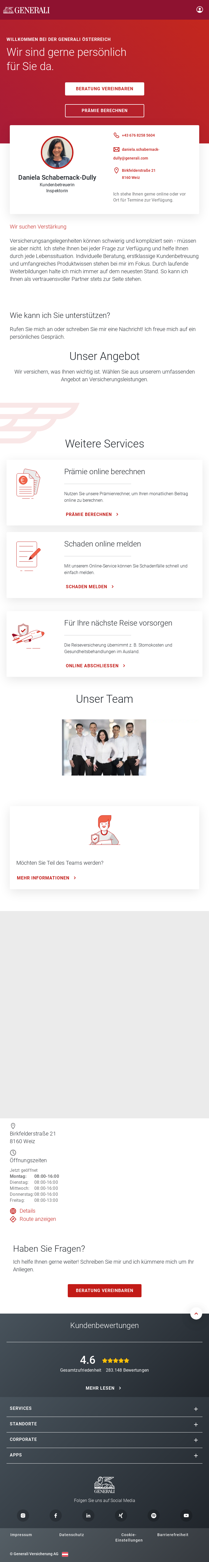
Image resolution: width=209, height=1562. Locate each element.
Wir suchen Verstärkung (38, 226)
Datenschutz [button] (71, 1535)
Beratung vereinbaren (104, 88)
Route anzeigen (38, 1219)
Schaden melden (86, 586)
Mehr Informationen (43, 878)
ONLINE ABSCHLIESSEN (92, 665)
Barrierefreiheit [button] (173, 1535)
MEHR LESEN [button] (100, 1388)
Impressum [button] (21, 1535)
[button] (196, 1409)
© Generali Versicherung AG (34, 1554)
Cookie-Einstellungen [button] (129, 1537)
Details (27, 1210)
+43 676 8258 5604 (138, 135)
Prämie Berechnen (105, 110)
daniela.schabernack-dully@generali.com (136, 153)
